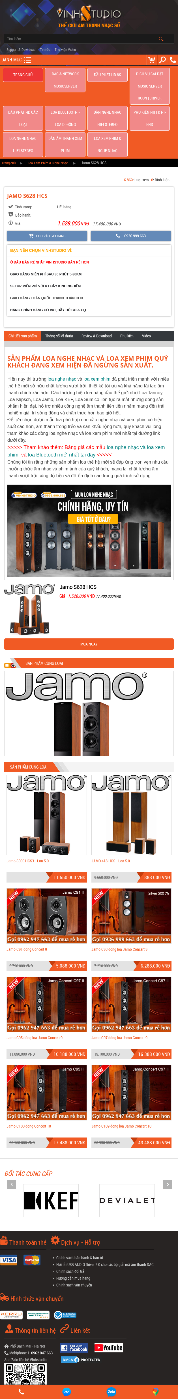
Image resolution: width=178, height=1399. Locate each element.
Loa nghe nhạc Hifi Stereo (23, 106)
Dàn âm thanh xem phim (65, 106)
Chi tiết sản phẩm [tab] (22, 291)
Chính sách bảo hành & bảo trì (79, 1213)
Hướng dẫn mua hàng (73, 1234)
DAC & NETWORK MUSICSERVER (65, 74)
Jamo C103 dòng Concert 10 (29, 1082)
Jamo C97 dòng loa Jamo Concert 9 (119, 993)
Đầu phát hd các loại (23, 90)
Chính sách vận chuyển (74, 1241)
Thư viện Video (65, 49)
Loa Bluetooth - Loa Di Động (65, 90)
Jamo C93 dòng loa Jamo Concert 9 (119, 905)
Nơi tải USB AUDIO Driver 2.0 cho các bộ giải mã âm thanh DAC (105, 1220)
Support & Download (21, 49)
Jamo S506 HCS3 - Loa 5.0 (28, 817)
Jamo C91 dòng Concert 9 (27, 905)
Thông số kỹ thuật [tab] (59, 291)
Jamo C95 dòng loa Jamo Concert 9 (35, 993)
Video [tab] (146, 291)
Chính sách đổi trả (70, 1227)
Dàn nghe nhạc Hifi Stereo (107, 90)
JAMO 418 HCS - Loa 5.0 (110, 817)
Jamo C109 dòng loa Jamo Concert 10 (121, 1082)
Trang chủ (23, 75)
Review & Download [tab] (97, 291)
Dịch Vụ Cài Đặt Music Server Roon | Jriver (149, 74)
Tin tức (45, 49)
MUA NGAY (89, 600)
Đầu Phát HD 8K (107, 75)
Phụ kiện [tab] (127, 291)
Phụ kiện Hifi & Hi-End (149, 90)
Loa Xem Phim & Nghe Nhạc (107, 106)
